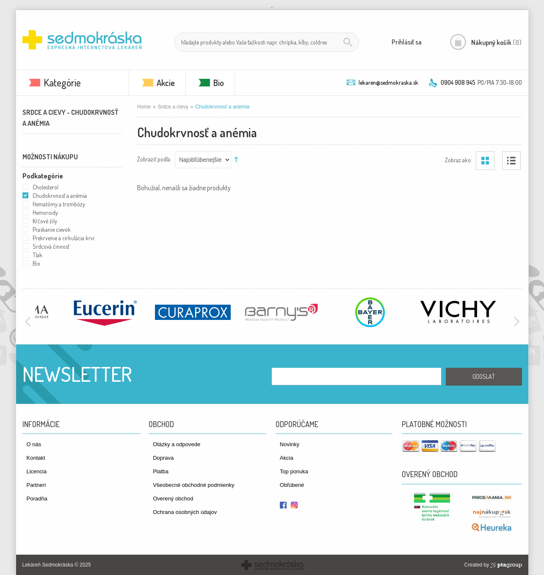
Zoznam (511, 160)
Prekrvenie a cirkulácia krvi (63, 238)
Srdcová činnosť (51, 246)
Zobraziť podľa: (154, 158)
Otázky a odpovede (176, 444)
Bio (218, 82)
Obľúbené (292, 485)
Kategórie (62, 82)
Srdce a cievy (173, 107)
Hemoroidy (45, 212)
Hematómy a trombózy (59, 204)
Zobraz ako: (458, 159)
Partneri (36, 485)
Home (144, 107)
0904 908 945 (458, 82)
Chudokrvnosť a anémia (60, 195)
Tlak (37, 254)
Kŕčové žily (45, 221)
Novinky (289, 444)
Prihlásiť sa (407, 42)
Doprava (163, 458)
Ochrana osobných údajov (185, 512)
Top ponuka (294, 471)
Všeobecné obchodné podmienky (193, 485)
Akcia (286, 458)
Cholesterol (45, 187)
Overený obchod (173, 498)
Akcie (166, 82)
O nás (34, 444)
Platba (160, 471)
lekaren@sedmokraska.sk (388, 82)
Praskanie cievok (52, 229)
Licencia (37, 471)
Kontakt (36, 458)
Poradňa (37, 498)
